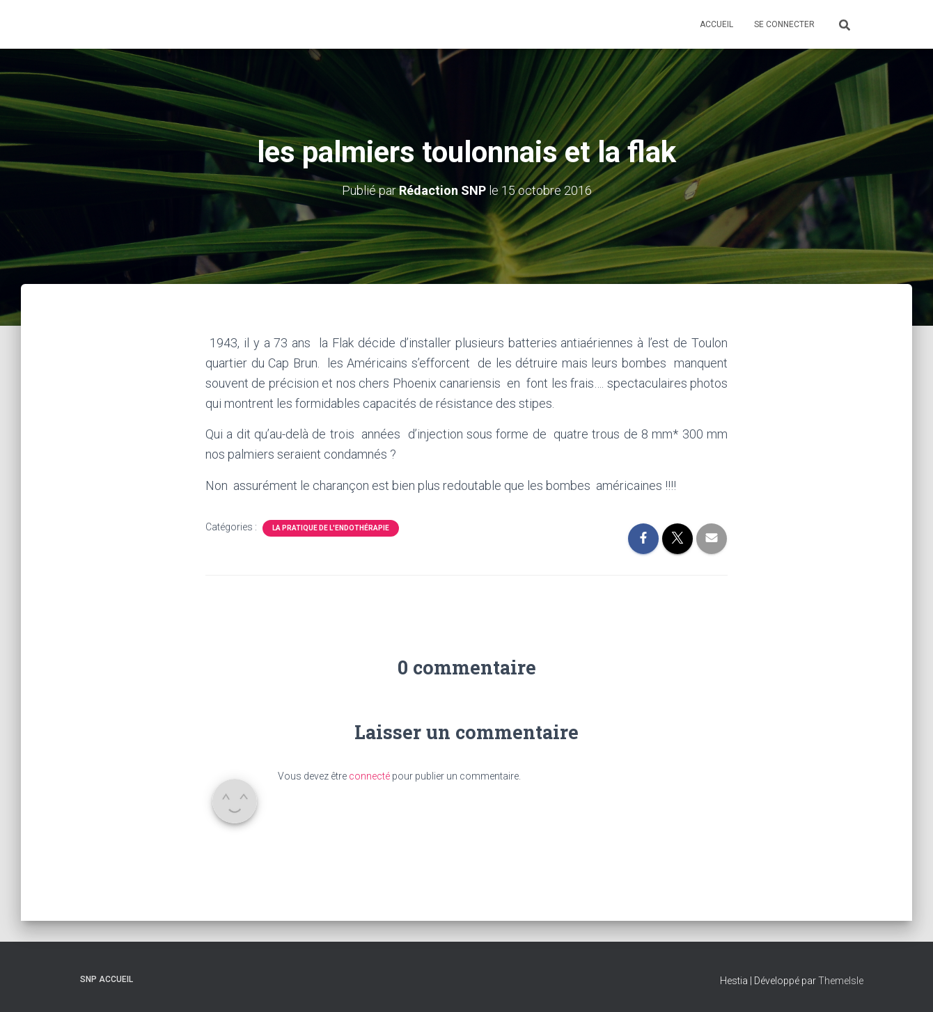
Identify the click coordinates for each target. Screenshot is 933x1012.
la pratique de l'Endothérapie (330, 528)
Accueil (716, 24)
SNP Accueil (106, 979)
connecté (369, 776)
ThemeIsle (840, 980)
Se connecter (784, 24)
